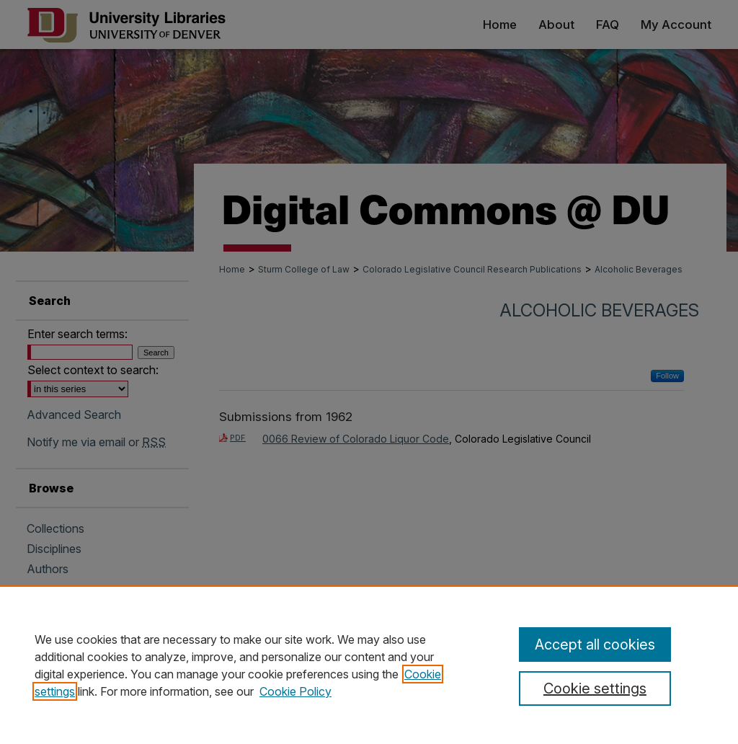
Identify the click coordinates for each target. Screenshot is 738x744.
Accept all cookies (595, 644)
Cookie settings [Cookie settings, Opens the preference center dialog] (594, 688)
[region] (369, 664)
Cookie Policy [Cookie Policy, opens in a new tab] (295, 691)
